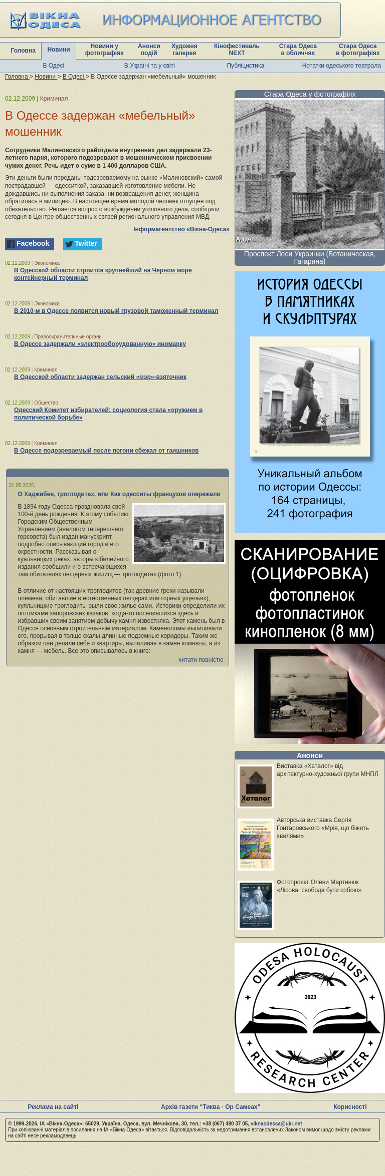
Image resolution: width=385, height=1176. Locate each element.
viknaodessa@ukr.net (276, 1123)
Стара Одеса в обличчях (298, 50)
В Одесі (53, 65)
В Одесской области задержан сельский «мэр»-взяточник (100, 376)
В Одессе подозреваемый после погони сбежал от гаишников (106, 450)
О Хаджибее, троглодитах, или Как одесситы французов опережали (119, 494)
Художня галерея (184, 50)
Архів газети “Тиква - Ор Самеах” (210, 1106)
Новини (58, 49)
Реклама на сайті (53, 1106)
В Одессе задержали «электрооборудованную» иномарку (100, 343)
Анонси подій (149, 50)
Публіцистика (245, 65)
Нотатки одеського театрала (341, 65)
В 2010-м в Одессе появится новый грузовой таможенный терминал (116, 310)
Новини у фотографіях (104, 50)
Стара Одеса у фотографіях (310, 94)
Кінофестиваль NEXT (237, 50)
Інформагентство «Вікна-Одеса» (181, 229)
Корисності (349, 1106)
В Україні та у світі (149, 65)
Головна (23, 50)
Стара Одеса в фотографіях (358, 50)
